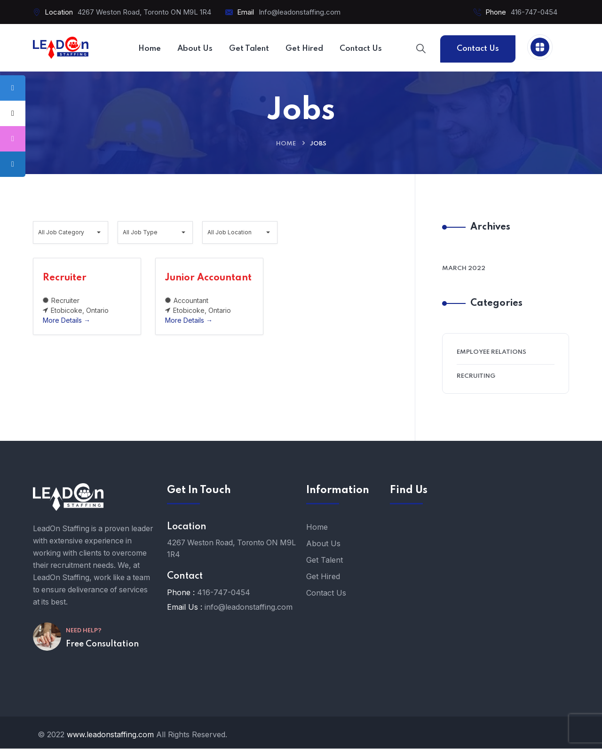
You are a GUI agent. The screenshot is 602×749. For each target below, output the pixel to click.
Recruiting (476, 377)
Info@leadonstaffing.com (300, 12)
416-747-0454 (534, 12)
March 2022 (463, 269)
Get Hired (323, 577)
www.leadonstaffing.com (110, 735)
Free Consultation (102, 657)
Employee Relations (491, 353)
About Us (323, 544)
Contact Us (478, 49)
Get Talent (324, 560)
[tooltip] (12, 88)
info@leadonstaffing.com (249, 608)
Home (286, 144)
